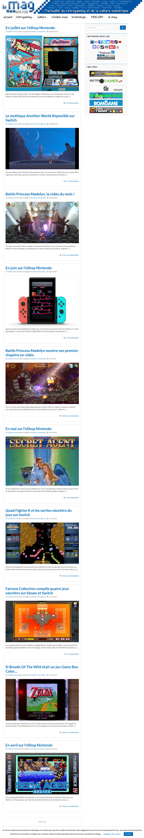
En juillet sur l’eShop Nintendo (30, 28)
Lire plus (42, 822)
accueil (8, 17)
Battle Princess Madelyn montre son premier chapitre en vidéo (42, 352)
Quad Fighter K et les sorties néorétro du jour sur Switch (39, 512)
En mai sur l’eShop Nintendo (28, 428)
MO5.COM (98, 17)
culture (42, 17)
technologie (80, 17)
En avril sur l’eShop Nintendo (29, 745)
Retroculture (41, 675)
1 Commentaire (73, 654)
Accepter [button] (128, 834)
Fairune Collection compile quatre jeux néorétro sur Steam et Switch (37, 590)
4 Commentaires (72, 498)
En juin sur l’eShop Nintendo (29, 268)
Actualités (33, 31)
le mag (114, 17)
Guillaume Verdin (13, 31)
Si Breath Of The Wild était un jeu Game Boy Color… (42, 669)
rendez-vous (60, 17)
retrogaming (25, 17)
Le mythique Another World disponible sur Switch (40, 118)
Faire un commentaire (70, 255)
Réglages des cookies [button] (112, 834)
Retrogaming (41, 31)
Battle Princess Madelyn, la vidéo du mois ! (40, 194)
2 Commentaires (72, 103)
